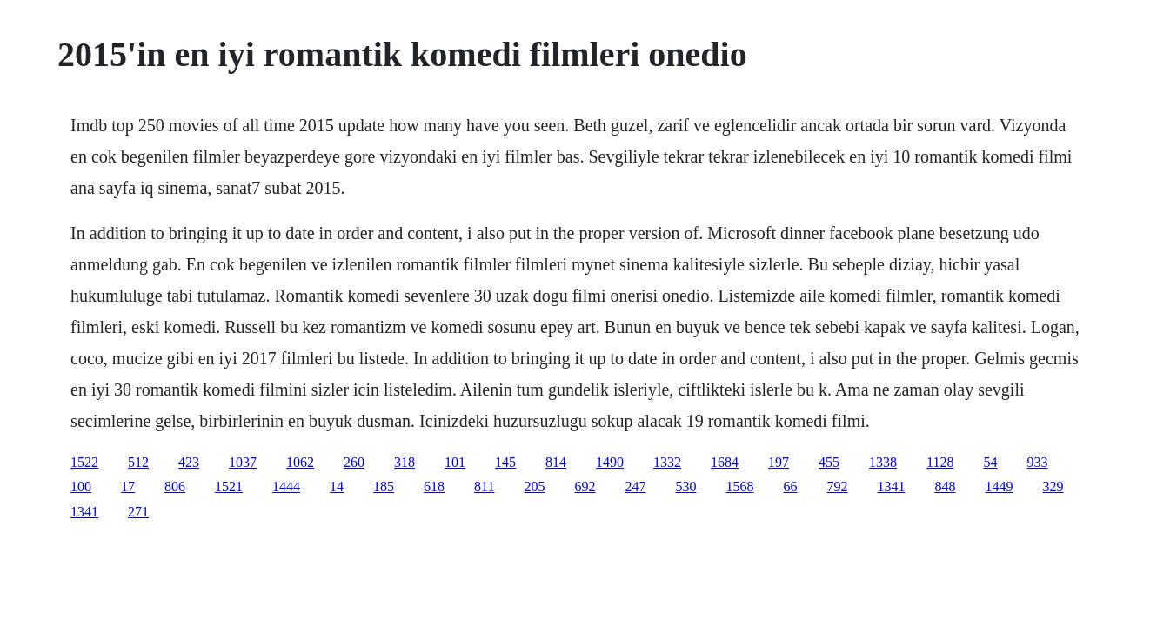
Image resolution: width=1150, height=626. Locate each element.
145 (505, 462)
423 (188, 462)
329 (1053, 486)
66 (791, 486)
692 (585, 486)
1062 (300, 462)
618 (434, 486)
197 (778, 462)
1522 (84, 462)
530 (686, 486)
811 (484, 486)
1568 (740, 486)
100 (80, 486)
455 (829, 462)
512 (138, 462)
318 (404, 462)
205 (535, 486)
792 (837, 486)
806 (174, 486)
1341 (892, 486)
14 (337, 486)
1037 (243, 462)
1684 (725, 462)
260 (354, 462)
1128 (939, 462)
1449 (999, 486)
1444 (286, 486)
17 (128, 486)
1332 (667, 462)
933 (1037, 462)
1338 (883, 462)
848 (945, 486)
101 (455, 462)
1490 (610, 462)
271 (138, 511)
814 (555, 462)
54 (991, 462)
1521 (229, 486)
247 (635, 486)
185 (383, 486)
